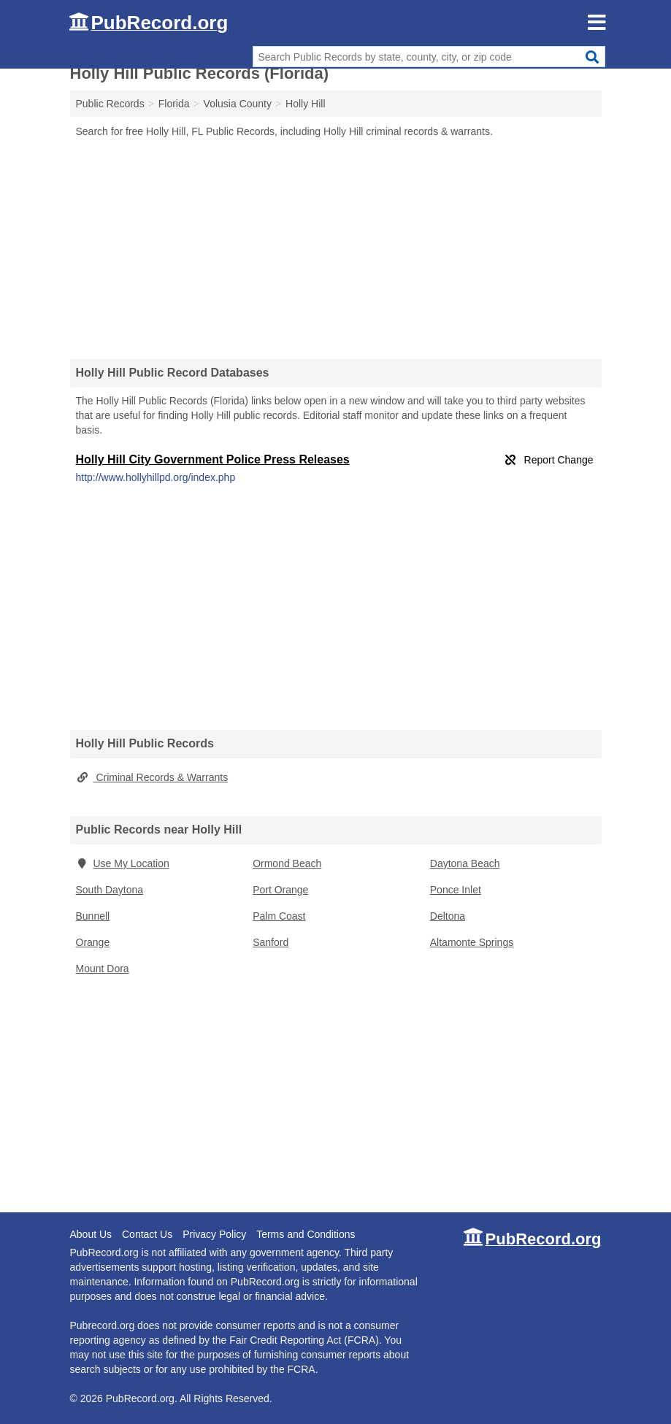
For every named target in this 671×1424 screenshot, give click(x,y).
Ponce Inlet (455, 890)
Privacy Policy (214, 1234)
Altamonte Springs (471, 942)
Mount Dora (102, 968)
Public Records (110, 103)
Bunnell (93, 916)
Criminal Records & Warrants (152, 777)
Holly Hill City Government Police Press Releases (213, 459)
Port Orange (280, 890)
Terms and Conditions (305, 1234)
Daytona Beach (465, 863)
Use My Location (122, 863)
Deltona (447, 916)
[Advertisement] (336, 248)
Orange (93, 942)
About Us (91, 1234)
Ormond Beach (287, 863)
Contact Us (147, 1234)
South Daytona (110, 890)
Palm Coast (279, 916)
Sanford (270, 942)
